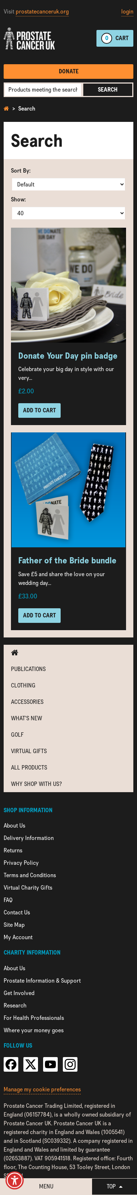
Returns (13, 850)
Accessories (27, 702)
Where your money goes (34, 1030)
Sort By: (21, 170)
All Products (29, 767)
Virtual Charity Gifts (28, 887)
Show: (18, 199)
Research (15, 1005)
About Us (14, 825)
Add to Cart (39, 410)
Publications (28, 669)
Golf (17, 735)
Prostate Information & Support (42, 980)
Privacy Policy (21, 863)
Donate (69, 71)
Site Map (14, 925)
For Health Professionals (34, 1018)
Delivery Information (29, 838)
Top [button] (114, 1186)
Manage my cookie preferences (42, 1089)
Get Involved (19, 993)
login (127, 11)
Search (108, 89)
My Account (18, 937)
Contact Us (17, 912)
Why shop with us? (36, 784)
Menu (46, 1186)
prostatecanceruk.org (42, 11)
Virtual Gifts (29, 751)
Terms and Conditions (30, 875)
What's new (26, 718)
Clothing (23, 685)
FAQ (8, 900)
